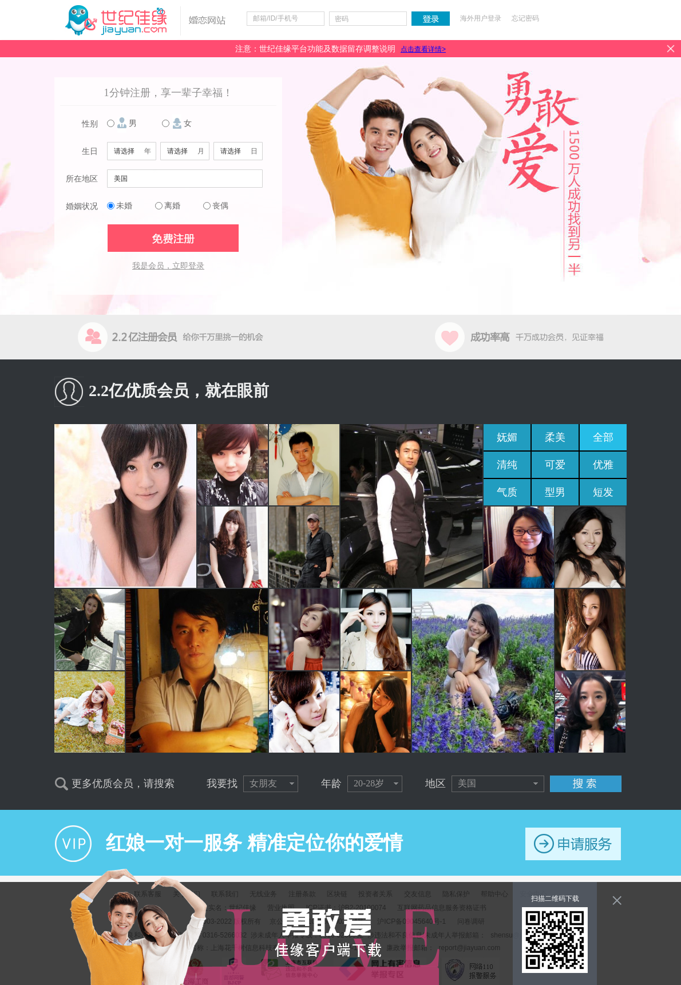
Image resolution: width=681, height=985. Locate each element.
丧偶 (220, 205)
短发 (603, 492)
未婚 (124, 205)
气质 (507, 492)
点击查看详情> (423, 49)
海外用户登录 (480, 18)
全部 (603, 437)
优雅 (603, 464)
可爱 (555, 464)
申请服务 (573, 844)
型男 (555, 492)
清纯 (507, 464)
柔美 (555, 437)
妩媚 (507, 437)
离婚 (172, 205)
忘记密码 (525, 18)
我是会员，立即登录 (168, 266)
